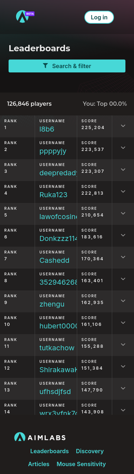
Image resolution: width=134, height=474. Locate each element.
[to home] (25, 17)
